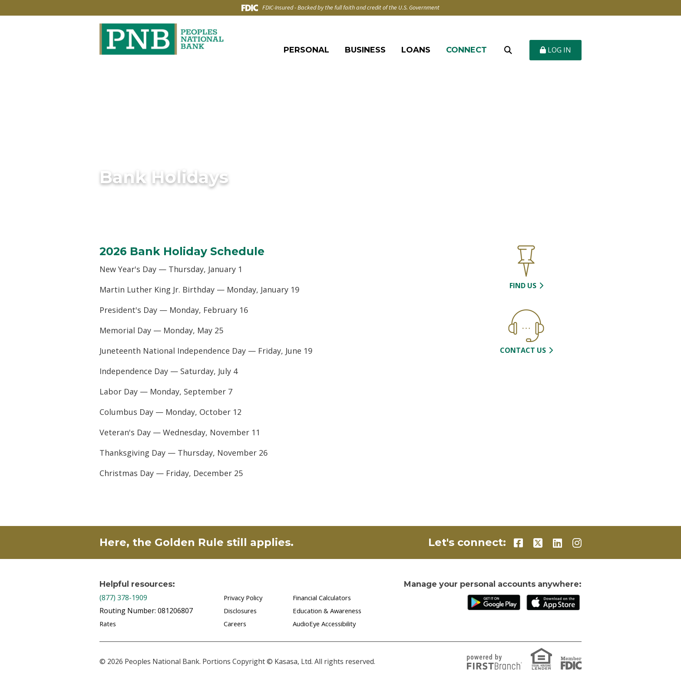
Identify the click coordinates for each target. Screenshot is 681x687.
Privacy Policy (245, 597)
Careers (236, 623)
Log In (555, 50)
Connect (466, 50)
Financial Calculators (326, 597)
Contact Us (523, 350)
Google (495, 602)
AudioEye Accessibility (328, 623)
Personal (306, 50)
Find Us (522, 285)
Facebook (518, 543)
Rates (108, 623)
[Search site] (508, 50)
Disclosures (242, 610)
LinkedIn (557, 543)
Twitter (537, 543)
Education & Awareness (331, 610)
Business (365, 50)
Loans (415, 50)
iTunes (555, 602)
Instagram (577, 543)
